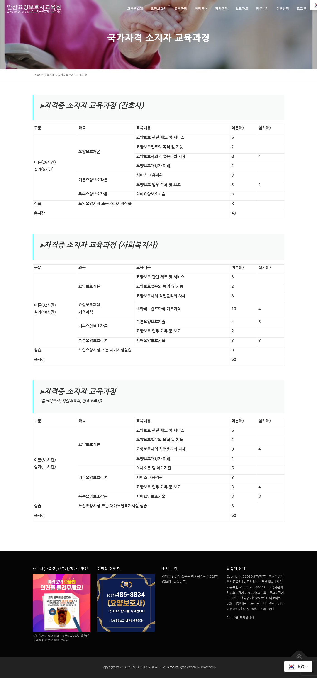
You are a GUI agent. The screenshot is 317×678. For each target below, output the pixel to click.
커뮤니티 (262, 8)
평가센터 (221, 8)
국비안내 (201, 8)
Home (36, 75)
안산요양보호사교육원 (34, 7)
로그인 (301, 8)
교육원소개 (135, 8)
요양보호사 (159, 8)
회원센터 (282, 8)
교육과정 (180, 8)
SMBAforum (169, 667)
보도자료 (242, 8)
